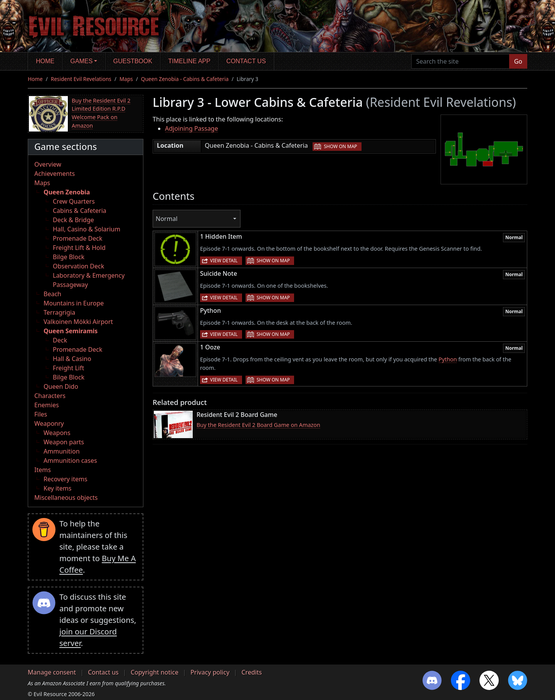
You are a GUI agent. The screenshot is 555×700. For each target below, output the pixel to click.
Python (448, 359)
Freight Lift (68, 368)
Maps (126, 79)
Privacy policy (209, 672)
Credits (251, 672)
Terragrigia (59, 312)
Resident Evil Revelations (81, 79)
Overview (47, 164)
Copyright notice (154, 672)
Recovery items (65, 479)
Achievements (54, 173)
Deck (60, 340)
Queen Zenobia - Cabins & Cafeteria (185, 79)
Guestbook (132, 61)
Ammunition (62, 451)
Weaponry (49, 423)
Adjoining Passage (191, 128)
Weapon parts (64, 442)
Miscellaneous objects (66, 497)
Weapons (57, 432)
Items (42, 470)
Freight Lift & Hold (79, 247)
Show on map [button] (340, 146)
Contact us (246, 61)
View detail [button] (224, 260)
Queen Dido (61, 386)
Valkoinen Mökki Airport (78, 321)
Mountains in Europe (74, 303)
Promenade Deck (77, 238)
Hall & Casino (72, 358)
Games (82, 61)
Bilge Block (68, 257)
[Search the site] (460, 61)
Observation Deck (78, 266)
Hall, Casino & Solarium (86, 229)
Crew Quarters (74, 201)
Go (518, 61)
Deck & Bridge (73, 220)
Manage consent (52, 672)
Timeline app (189, 61)
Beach (52, 294)
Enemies (46, 405)
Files (40, 414)
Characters (50, 395)
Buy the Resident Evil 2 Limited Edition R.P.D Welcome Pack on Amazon (101, 113)
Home (45, 61)
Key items (57, 488)
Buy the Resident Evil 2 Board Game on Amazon (258, 424)
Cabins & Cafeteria (79, 210)
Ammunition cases (70, 460)
